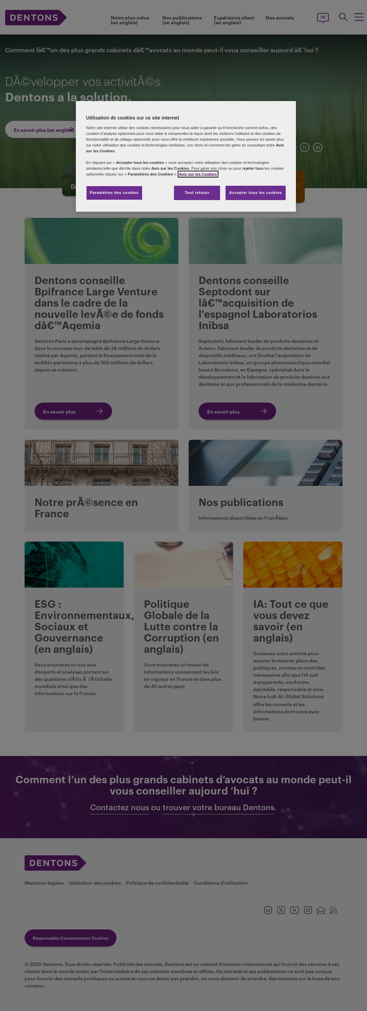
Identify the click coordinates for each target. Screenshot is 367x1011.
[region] (186, 156)
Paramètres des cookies (114, 193)
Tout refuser (197, 193)
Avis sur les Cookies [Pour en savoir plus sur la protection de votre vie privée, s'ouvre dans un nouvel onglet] (198, 174)
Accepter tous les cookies (255, 193)
